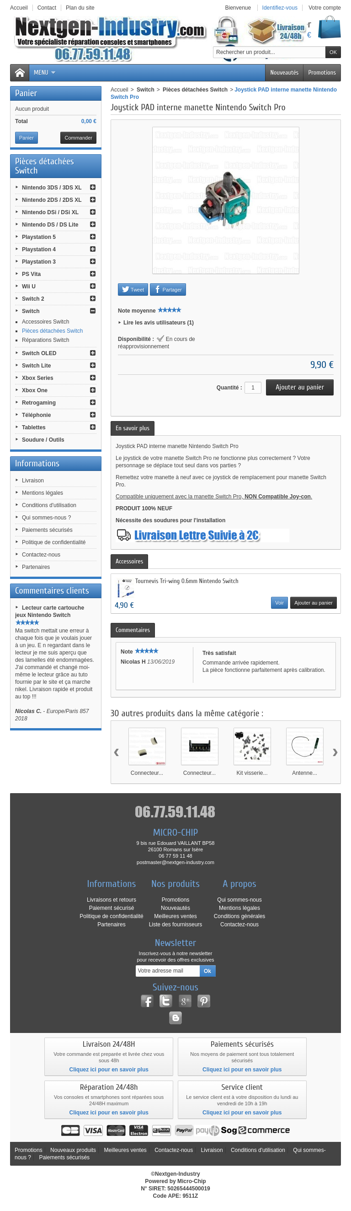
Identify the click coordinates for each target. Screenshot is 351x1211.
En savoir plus (132, 428)
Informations (37, 463)
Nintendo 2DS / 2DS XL (52, 200)
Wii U (29, 286)
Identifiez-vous (280, 8)
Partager (168, 289)
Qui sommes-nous (239, 900)
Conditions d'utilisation (49, 505)
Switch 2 (33, 299)
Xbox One (35, 390)
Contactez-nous (41, 554)
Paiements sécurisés (47, 530)
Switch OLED (39, 353)
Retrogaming (39, 403)
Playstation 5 (39, 237)
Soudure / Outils (43, 440)
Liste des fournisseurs (175, 924)
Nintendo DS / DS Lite (50, 225)
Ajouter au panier (313, 603)
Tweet (133, 289)
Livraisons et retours (111, 900)
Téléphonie (36, 415)
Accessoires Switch (45, 322)
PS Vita (31, 274)
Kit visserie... (251, 773)
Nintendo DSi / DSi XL (50, 212)
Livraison (33, 480)
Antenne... (304, 773)
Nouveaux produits (73, 1150)
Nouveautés (284, 72)
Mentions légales (42, 493)
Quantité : (229, 387)
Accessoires (129, 561)
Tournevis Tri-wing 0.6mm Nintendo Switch (187, 581)
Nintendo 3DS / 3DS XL (52, 187)
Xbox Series (37, 378)
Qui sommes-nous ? (46, 517)
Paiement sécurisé (111, 908)
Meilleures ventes (175, 916)
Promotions (322, 72)
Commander (78, 138)
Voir (279, 603)
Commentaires (133, 630)
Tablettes (34, 427)
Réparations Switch (45, 340)
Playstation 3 (39, 262)
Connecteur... (147, 773)
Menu (45, 72)
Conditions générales (240, 916)
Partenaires (36, 567)
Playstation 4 (39, 249)
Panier (26, 93)
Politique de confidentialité (53, 542)
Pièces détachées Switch (52, 331)
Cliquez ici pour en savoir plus (109, 1069)
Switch (31, 311)
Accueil (119, 89)
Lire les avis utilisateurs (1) (158, 322)
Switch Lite (36, 365)
